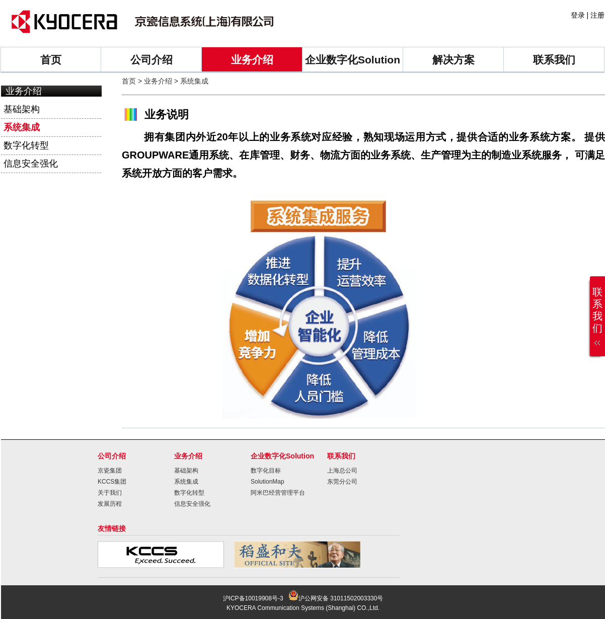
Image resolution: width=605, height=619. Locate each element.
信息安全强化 (31, 164)
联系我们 (554, 59)
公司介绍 (151, 59)
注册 (597, 15)
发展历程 (110, 503)
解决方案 (453, 59)
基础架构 (22, 109)
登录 (578, 15)
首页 (50, 59)
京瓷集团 (110, 470)
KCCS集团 (112, 481)
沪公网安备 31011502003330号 (336, 598)
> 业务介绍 (154, 81)
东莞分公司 (342, 481)
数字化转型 (26, 145)
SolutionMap (267, 481)
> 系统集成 (190, 81)
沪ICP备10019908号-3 (253, 598)
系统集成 (22, 127)
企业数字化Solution (352, 59)
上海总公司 (342, 470)
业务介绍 (252, 59)
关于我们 (110, 492)
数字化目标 (266, 470)
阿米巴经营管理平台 (278, 492)
